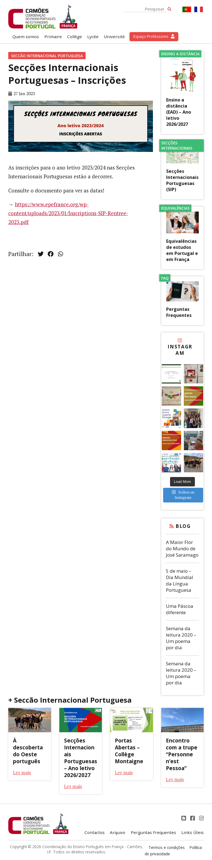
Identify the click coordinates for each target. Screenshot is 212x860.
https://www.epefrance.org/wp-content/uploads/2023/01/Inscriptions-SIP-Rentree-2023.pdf (68, 213)
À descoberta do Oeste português (28, 751)
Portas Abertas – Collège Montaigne (129, 751)
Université (114, 36)
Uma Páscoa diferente (179, 609)
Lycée (93, 36)
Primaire (53, 36)
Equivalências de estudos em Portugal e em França (182, 250)
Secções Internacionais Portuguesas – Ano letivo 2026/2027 (80, 757)
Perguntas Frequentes (179, 312)
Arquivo (117, 832)
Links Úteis (192, 832)
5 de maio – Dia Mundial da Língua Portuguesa (179, 580)
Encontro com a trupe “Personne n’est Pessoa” (181, 754)
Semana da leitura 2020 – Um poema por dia (181, 638)
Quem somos (25, 36)
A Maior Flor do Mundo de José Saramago (182, 548)
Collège (74, 36)
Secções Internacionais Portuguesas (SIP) (182, 180)
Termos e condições (167, 847)
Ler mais (22, 772)
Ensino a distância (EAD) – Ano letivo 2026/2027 (178, 112)
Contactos (94, 832)
